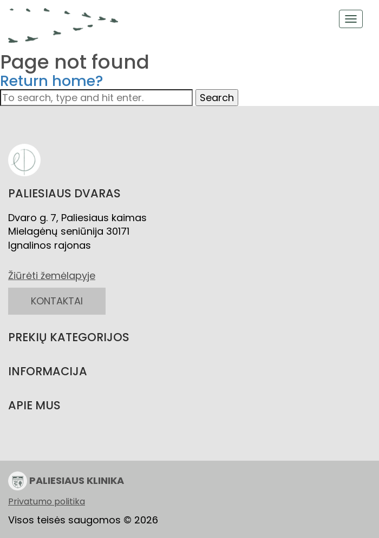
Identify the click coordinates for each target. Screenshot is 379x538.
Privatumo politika (46, 502)
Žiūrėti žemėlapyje (51, 275)
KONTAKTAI (57, 301)
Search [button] (217, 97)
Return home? (51, 81)
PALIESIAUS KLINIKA (66, 480)
